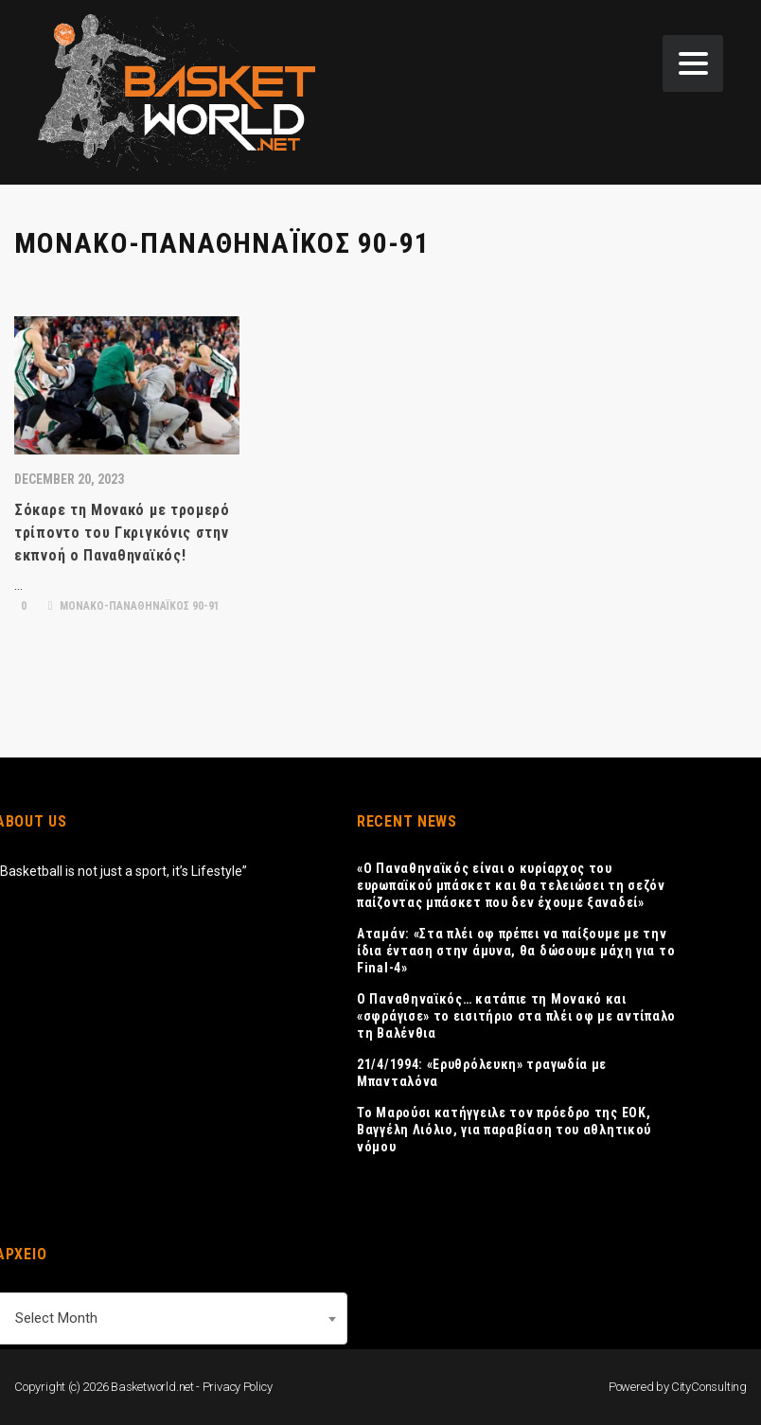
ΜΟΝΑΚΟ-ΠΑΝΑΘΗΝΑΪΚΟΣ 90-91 (134, 606)
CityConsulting (709, 1387)
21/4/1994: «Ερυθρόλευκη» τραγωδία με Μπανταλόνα (482, 1073)
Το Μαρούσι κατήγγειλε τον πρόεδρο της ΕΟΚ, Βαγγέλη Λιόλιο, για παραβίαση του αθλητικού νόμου (504, 1129)
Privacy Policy (238, 1387)
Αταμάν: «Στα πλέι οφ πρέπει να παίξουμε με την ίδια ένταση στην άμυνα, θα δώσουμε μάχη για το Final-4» (516, 950)
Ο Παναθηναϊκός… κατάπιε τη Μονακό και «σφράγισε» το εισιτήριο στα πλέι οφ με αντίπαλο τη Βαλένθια (516, 1016)
